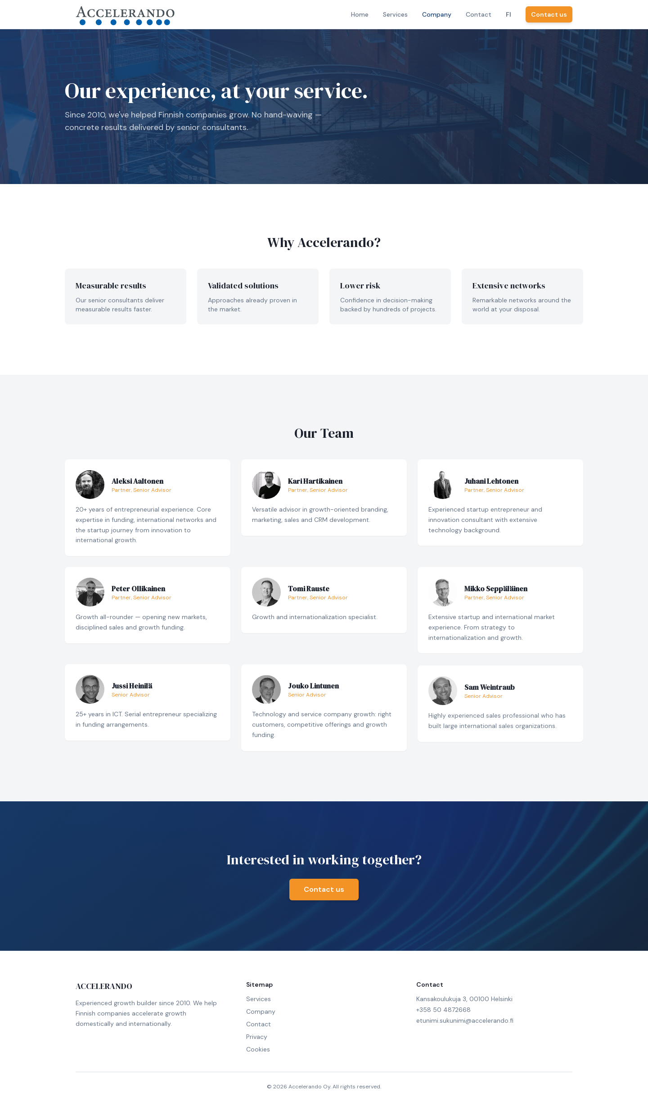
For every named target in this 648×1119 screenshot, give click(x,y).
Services (395, 14)
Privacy (256, 1037)
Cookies (258, 1049)
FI (508, 14)
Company (436, 14)
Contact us (549, 14)
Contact (478, 14)
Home (360, 14)
